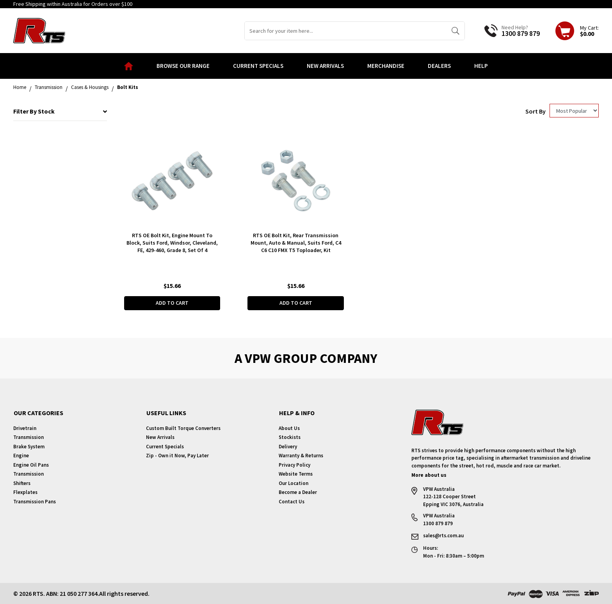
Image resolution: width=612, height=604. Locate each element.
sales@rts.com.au (443, 535)
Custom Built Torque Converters (183, 428)
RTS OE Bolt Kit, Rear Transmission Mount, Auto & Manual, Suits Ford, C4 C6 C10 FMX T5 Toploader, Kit (296, 243)
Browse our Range (183, 65)
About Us (289, 428)
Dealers (439, 65)
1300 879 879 (521, 33)
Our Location (293, 483)
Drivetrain (24, 428)
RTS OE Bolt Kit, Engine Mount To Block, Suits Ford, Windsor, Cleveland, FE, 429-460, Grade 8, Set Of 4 (172, 243)
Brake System (28, 446)
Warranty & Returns (301, 455)
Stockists (290, 437)
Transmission (28, 437)
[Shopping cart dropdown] (577, 30)
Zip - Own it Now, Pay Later (177, 455)
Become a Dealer (298, 492)
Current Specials (258, 65)
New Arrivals (325, 65)
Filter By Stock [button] (60, 111)
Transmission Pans (34, 501)
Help (481, 65)
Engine (21, 455)
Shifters (21, 483)
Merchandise (385, 65)
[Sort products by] (574, 110)
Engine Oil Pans (31, 465)
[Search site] (455, 31)
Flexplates (25, 492)
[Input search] (346, 31)
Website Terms (296, 474)
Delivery (288, 446)
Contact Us (291, 501)
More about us (429, 475)
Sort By (535, 111)
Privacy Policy (294, 465)
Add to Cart (172, 302)
